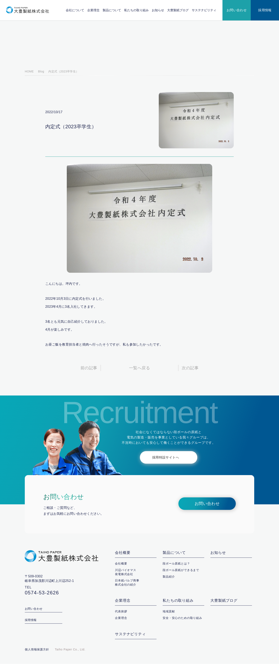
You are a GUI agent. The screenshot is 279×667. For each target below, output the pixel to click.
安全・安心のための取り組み (182, 621)
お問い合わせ (237, 10)
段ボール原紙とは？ (176, 566)
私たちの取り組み (136, 10)
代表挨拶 (121, 614)
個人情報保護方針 (37, 652)
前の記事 (89, 371)
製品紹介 (169, 580)
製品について (112, 10)
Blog (40, 75)
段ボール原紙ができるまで (181, 573)
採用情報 (265, 10)
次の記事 (190, 371)
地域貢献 (169, 614)
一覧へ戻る (139, 371)
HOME (29, 75)
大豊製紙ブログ (178, 10)
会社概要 (122, 555)
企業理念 (93, 10)
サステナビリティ (204, 10)
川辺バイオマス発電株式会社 (125, 575)
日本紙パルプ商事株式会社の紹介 (127, 585)
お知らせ (158, 10)
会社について (75, 10)
